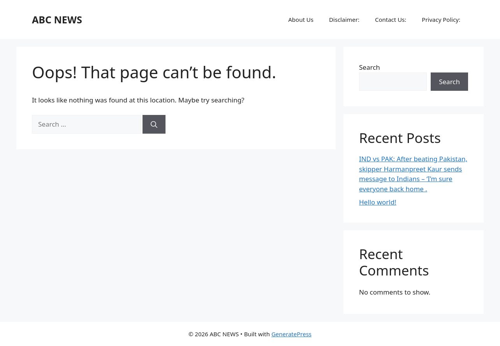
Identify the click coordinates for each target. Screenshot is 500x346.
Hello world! (377, 202)
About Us (300, 19)
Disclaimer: (344, 19)
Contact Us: (390, 19)
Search (369, 67)
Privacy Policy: (441, 19)
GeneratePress (291, 334)
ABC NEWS (57, 19)
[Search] (154, 124)
